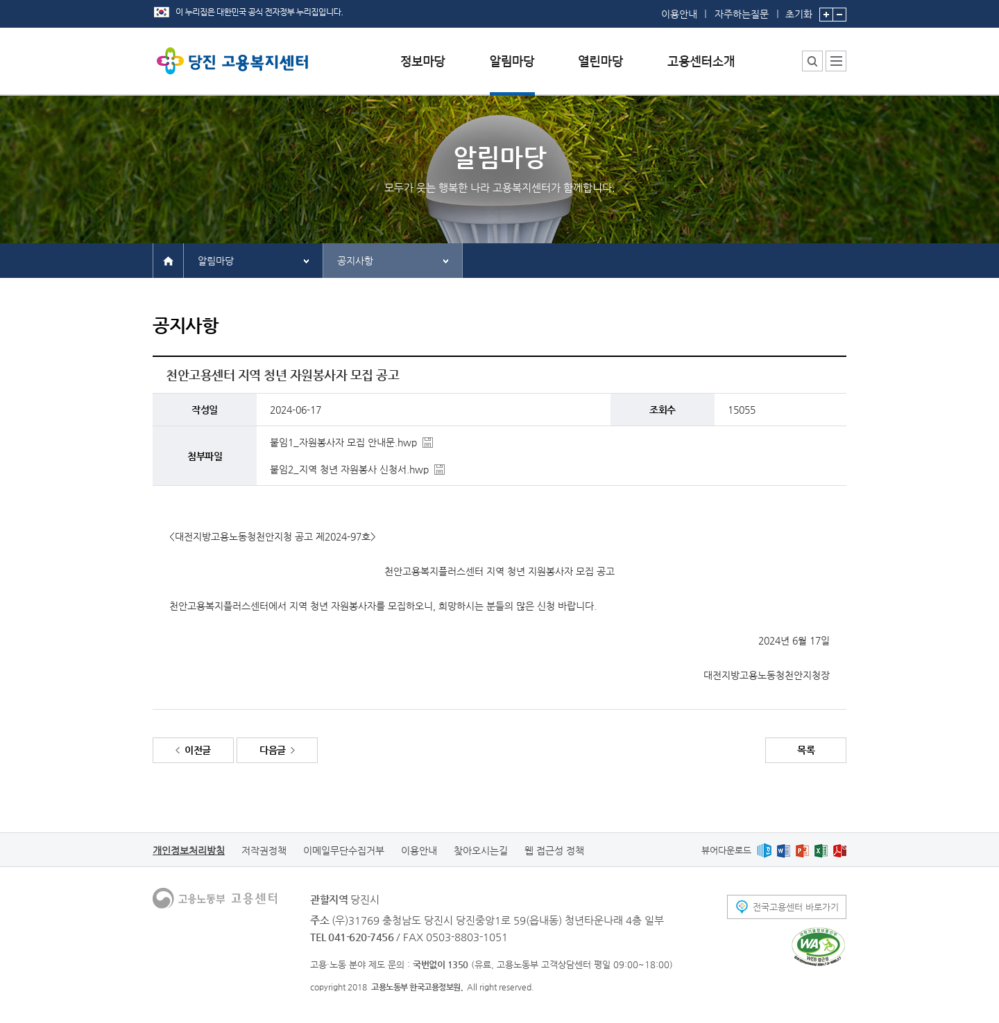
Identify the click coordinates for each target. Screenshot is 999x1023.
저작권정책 (264, 850)
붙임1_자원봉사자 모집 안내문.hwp (343, 442)
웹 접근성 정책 (554, 850)
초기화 (798, 9)
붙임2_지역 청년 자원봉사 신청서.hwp (349, 469)
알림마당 (216, 260)
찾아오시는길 (481, 850)
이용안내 (679, 13)
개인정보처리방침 (189, 850)
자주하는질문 (742, 13)
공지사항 (355, 260)
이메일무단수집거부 (343, 850)
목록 (805, 749)
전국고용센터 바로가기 (796, 907)
